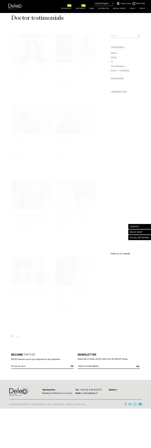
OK (137, 366)
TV (112, 62)
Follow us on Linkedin (120, 253)
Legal (49, 404)
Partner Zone (124, 3)
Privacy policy (58, 404)
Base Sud (81, 404)
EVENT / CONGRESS (120, 70)
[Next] (17, 336)
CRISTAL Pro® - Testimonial (30, 69)
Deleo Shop (138, 3)
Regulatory (70, 404)
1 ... (12, 336)
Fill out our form (18, 366)
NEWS (114, 53)
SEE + (14, 94)
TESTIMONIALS (118, 66)
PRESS (114, 57)
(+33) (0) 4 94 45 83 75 (90, 390)
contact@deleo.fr (90, 393)
